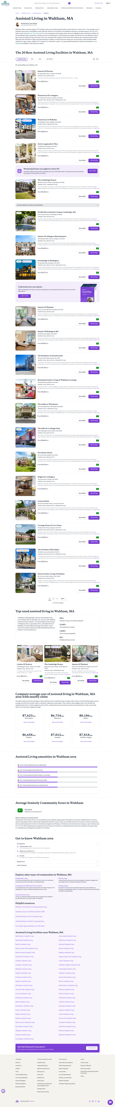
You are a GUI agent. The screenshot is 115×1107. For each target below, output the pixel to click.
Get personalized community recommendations (57, 205)
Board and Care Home (22, 895)
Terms (82, 1076)
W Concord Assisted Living (67, 1018)
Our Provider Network (65, 1074)
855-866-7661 (99, 3)
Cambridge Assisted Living (67, 969)
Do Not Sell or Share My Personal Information (89, 1072)
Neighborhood (57, 861)
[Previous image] (17, 80)
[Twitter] (96, 1101)
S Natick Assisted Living (66, 1002)
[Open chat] (110, 1102)
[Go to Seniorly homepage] (5, 3)
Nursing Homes (40, 8)
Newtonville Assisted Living (24, 940)
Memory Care (28, 8)
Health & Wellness (57, 865)
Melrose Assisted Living (66, 1030)
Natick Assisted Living (22, 1002)
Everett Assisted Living (66, 1014)
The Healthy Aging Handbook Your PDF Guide (29, 926)
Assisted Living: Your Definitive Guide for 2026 (30, 911)
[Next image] (33, 80)
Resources (89, 8)
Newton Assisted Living (22, 944)
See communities (29, 722)
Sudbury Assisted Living (66, 1010)
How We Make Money (21, 1074)
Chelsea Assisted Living (22, 1034)
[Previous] (16, 664)
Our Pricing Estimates (21, 1077)
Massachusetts (37, 13)
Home (17, 13)
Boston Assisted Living (66, 981)
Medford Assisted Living (23, 981)
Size (32, 59)
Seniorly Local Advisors (65, 1077)
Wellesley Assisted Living (23, 969)
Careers (17, 1068)
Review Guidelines (20, 1080)
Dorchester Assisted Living (23, 1026)
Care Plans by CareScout (66, 1062)
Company (98, 8)
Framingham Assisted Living (24, 1039)
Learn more (24, 295)
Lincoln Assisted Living (66, 960)
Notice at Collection (86, 1065)
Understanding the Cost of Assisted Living (28, 916)
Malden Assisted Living (22, 1014)
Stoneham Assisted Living (67, 1022)
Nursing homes (41, 1088)
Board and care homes (43, 1068)
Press (17, 1071)
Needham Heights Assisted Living (69, 965)
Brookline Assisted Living (23, 977)
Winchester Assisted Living (23, 985)
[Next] (98, 664)
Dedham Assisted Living (23, 1018)
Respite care (40, 1077)
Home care (40, 1074)
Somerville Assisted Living (67, 977)
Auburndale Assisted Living (67, 936)
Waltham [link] (46, 13)
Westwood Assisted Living (67, 1034)
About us (17, 1062)
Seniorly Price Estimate (34, 33)
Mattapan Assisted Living (23, 1030)
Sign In (108, 3)
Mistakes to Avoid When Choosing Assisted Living (31, 907)
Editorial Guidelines (20, 1083)
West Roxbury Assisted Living (68, 985)
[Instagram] (92, 1101)
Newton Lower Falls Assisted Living (26, 948)
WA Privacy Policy (85, 1068)
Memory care (40, 1071)
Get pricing (94, 86)
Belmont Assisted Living (66, 944)
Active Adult (40, 1080)
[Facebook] (89, 1101)
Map (95, 59)
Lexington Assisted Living (23, 965)
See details (82, 86)
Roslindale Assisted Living (67, 997)
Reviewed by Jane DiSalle (29, 23)
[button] (69, 3)
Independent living (42, 1065)
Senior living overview (43, 1091)
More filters (50, 59)
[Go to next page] (63, 599)
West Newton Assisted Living (24, 936)
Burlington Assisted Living (67, 1006)
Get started (91, 1048)
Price (40, 59)
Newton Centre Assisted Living (25, 952)
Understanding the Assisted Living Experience (29, 921)
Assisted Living (17, 8)
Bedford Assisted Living (66, 989)
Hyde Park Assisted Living (67, 1026)
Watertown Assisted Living (67, 940)
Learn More (92, 170)
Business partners (20, 1086)
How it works (62, 1071)
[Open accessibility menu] (3, 1091)
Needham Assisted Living (67, 973)
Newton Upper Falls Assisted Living (70, 956)
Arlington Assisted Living (23, 960)
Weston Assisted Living (66, 948)
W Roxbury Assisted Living (23, 997)
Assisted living (41, 1062)
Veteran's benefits (64, 1080)
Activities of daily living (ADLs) (67, 1083)
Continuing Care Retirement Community (72, 8)
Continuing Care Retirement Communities (28, 886)
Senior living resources (65, 1065)
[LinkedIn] (99, 1101)
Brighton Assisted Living (66, 952)
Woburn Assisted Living (66, 993)
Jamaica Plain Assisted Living (24, 989)
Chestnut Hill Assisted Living (24, 956)
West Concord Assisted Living (24, 1022)
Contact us (18, 1065)
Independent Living (53, 8)
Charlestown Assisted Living (24, 1006)
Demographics (57, 843)
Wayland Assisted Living (23, 973)
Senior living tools (63, 1068)
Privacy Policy (84, 1062)
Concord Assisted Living (23, 993)
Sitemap (32, 1101)
